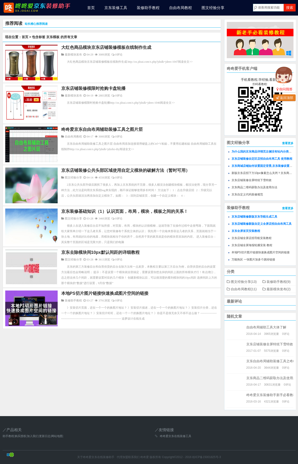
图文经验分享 (213, 8)
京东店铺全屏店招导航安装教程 (252, 238)
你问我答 (285, 89)
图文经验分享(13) (244, 282)
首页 (91, 8)
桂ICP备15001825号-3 (206, 457)
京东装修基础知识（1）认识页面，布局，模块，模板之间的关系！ (124, 211)
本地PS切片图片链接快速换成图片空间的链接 (104, 293)
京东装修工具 (115, 8)
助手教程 (8, 436)
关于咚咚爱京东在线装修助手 (95, 457)
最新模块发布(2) (279, 289)
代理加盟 (122, 457)
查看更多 (287, 143)
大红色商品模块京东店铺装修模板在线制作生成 (106, 47)
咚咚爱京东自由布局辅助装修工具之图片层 (102, 129)
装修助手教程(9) (279, 282)
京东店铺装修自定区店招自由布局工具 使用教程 (262, 158)
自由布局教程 (180, 8)
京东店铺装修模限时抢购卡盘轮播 (93, 88)
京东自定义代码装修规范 (247, 194)
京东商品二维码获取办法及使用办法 (254, 187)
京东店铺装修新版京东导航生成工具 (254, 216)
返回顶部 (284, 98)
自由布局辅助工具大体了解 (266, 327)
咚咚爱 (144, 457)
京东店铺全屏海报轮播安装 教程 (252, 245)
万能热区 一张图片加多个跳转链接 (253, 259)
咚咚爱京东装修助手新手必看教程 (271, 395)
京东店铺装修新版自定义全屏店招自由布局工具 (262, 223)
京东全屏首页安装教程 (246, 231)
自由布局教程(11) (244, 289)
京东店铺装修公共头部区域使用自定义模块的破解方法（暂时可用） (125, 170)
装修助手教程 (148, 8)
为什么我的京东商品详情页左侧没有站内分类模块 (263, 151)
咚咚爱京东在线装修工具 (175, 436)
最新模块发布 (73, 54)
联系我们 (134, 457)
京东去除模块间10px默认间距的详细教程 (100, 252)
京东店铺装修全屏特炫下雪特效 (252, 180)
